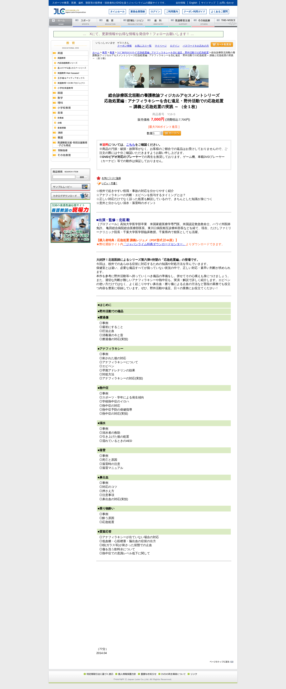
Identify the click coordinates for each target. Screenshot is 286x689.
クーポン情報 (124, 45)
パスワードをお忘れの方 (196, 45)
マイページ (161, 45)
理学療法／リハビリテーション (133, 22)
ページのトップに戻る (143, 662)
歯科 (157, 22)
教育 (109, 22)
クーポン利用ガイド (194, 11)
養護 (112, 52)
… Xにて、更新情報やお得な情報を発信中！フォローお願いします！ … (138, 34)
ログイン (155, 11)
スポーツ (85, 22)
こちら (130, 144)
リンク (192, 674)
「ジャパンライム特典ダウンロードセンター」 (154, 244)
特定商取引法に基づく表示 (98, 674)
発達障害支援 (180, 22)
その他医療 (203, 22)
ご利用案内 (172, 11)
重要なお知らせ (146, 674)
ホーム (61, 22)
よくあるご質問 (219, 11)
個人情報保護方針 (125, 674)
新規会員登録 (137, 11)
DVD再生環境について (172, 674)
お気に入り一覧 (143, 45)
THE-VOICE (226, 22)
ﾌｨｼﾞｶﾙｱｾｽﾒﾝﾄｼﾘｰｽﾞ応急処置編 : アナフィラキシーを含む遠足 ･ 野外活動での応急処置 (163, 52)
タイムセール (117, 11)
